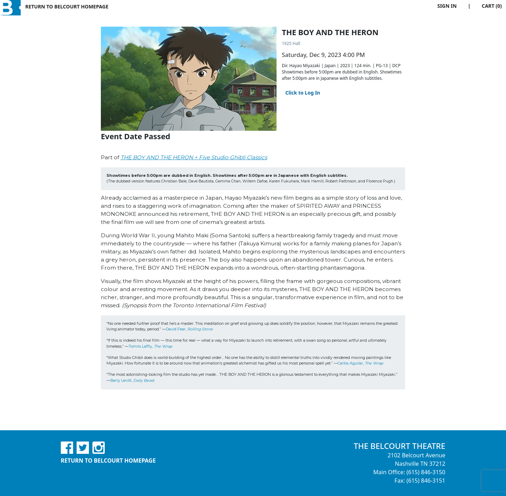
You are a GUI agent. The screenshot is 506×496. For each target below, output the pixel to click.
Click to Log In (302, 92)
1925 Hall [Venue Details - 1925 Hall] (291, 43)
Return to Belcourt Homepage (67, 6)
